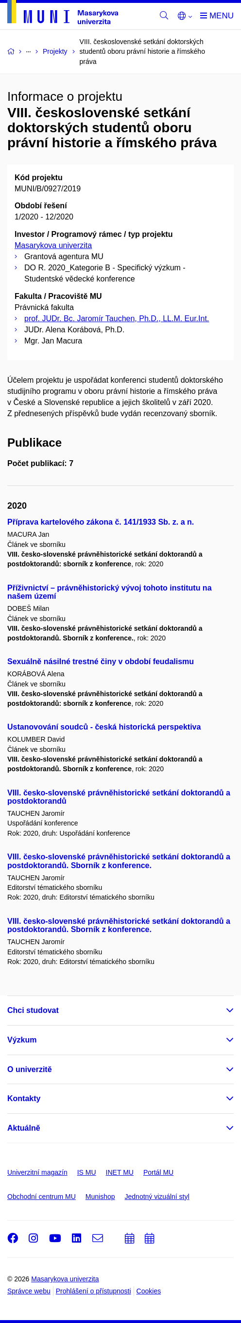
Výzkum (21, 1040)
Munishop (100, 1196)
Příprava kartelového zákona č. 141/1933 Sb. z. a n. (100, 522)
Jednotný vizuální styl (157, 1196)
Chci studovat (33, 1010)
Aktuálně (23, 1128)
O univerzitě (29, 1069)
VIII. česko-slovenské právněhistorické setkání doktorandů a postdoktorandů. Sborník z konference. (118, 861)
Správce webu (29, 1291)
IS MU (86, 1172)
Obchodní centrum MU (41, 1196)
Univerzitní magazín (37, 1172)
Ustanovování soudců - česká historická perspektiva (104, 727)
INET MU (120, 1172)
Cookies (149, 1291)
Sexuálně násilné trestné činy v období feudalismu (100, 661)
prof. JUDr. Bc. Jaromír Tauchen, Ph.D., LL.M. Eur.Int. (116, 318)
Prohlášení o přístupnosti (93, 1291)
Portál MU (158, 1172)
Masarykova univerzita (53, 245)
